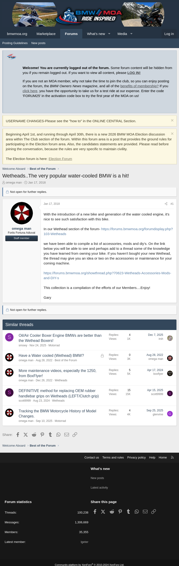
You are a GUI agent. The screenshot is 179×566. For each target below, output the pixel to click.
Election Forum (60, 159)
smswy (23, 345)
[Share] (166, 204)
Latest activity (100, 485)
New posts (38, 43)
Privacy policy (136, 457)
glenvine (158, 414)
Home (163, 457)
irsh (161, 338)
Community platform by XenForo (89, 560)
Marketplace (46, 34)
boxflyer (158, 373)
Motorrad (54, 345)
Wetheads (61, 380)
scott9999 (25, 400)
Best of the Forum (66, 360)
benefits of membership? (139, 86)
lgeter (84, 537)
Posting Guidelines (15, 43)
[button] (109, 33)
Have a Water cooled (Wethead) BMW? (51, 356)
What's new (96, 34)
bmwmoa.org (17, 34)
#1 (172, 203)
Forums (71, 34)
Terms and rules (113, 457)
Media (122, 34)
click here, (30, 91)
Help (152, 457)
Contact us (91, 457)
